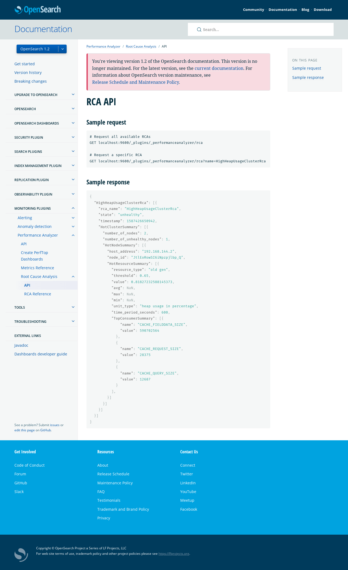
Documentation (283, 9)
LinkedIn (188, 482)
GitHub (45, 430)
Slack (19, 491)
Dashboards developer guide (40, 354)
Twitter (186, 473)
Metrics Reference (37, 267)
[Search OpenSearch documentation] (261, 29)
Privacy (103, 518)
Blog (305, 9)
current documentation (219, 68)
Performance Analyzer (38, 235)
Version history (28, 72)
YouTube (188, 491)
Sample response (308, 77)
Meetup (187, 500)
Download (323, 9)
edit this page (24, 430)
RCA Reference (37, 293)
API (24, 243)
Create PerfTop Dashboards (34, 256)
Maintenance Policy (115, 482)
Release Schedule (113, 473)
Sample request (306, 68)
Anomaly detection (35, 226)
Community (253, 9)
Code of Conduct (29, 465)
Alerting (25, 217)
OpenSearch (38, 10)
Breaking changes (30, 81)
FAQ (101, 491)
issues (55, 425)
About (102, 465)
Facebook (188, 509)
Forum (20, 473)
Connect (187, 465)
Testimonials (108, 500)
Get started (24, 63)
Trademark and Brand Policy (123, 509)
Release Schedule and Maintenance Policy (135, 82)
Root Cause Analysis (39, 276)
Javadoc (21, 345)
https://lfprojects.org (174, 553)
